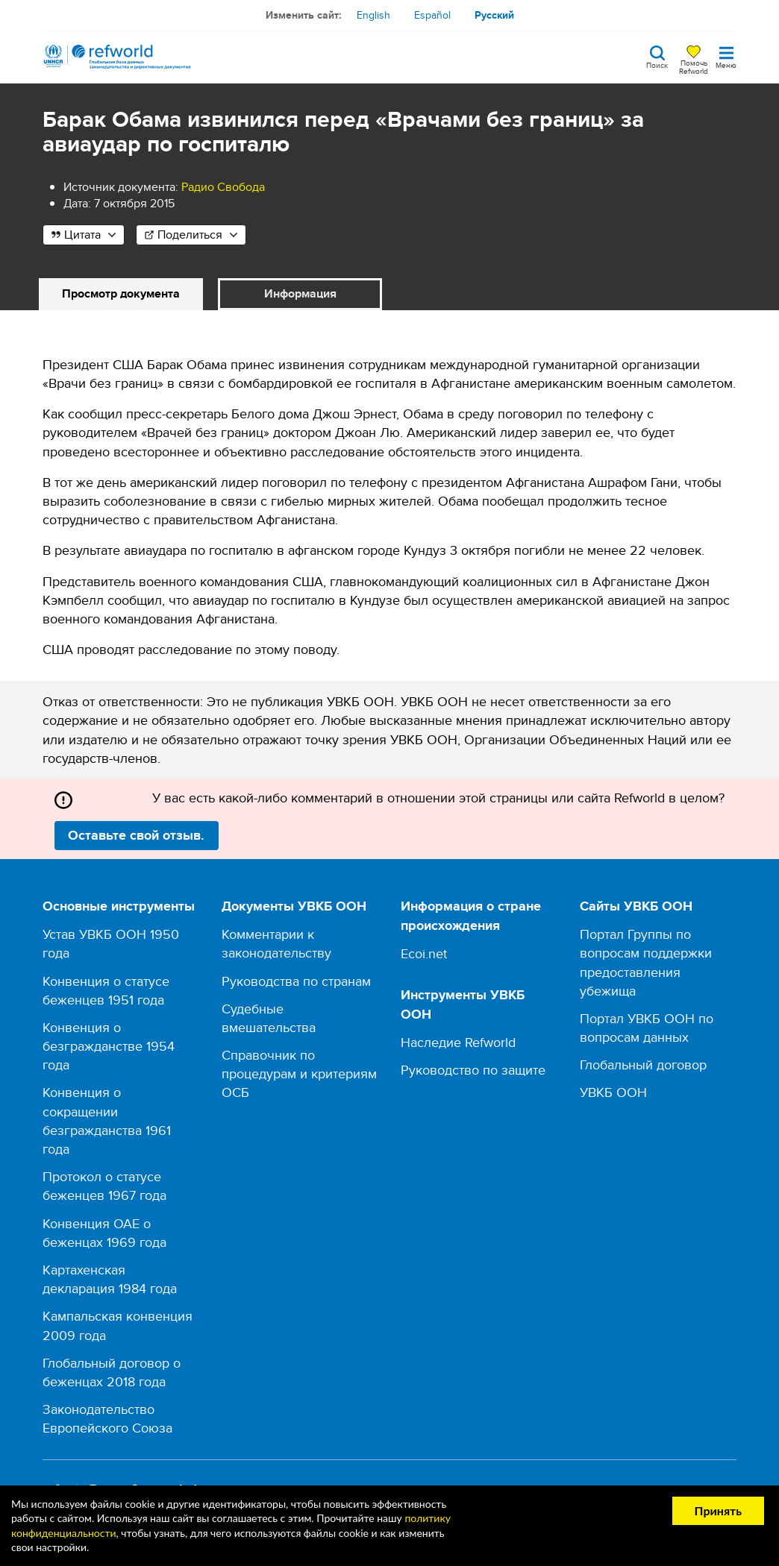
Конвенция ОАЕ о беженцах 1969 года (104, 1232)
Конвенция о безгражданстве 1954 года (109, 1046)
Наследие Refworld (458, 1042)
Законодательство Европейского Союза (107, 1418)
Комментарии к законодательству (276, 943)
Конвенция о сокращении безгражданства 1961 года (107, 1120)
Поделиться (189, 234)
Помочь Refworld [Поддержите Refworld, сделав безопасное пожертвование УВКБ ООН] (693, 66)
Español (432, 14)
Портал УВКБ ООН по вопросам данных (646, 1027)
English (373, 14)
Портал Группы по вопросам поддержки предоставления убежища (646, 962)
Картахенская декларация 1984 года (110, 1279)
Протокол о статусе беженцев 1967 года (104, 1185)
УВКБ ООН (613, 1092)
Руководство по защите (473, 1069)
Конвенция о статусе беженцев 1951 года (106, 990)
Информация (300, 293)
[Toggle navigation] (726, 56)
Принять (718, 1510)
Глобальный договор (643, 1064)
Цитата (82, 234)
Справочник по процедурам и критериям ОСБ (299, 1073)
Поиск (657, 64)
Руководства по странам (296, 981)
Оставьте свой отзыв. (136, 835)
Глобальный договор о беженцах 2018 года (112, 1372)
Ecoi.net (424, 953)
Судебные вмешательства (269, 1018)
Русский (494, 14)
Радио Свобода (223, 186)
